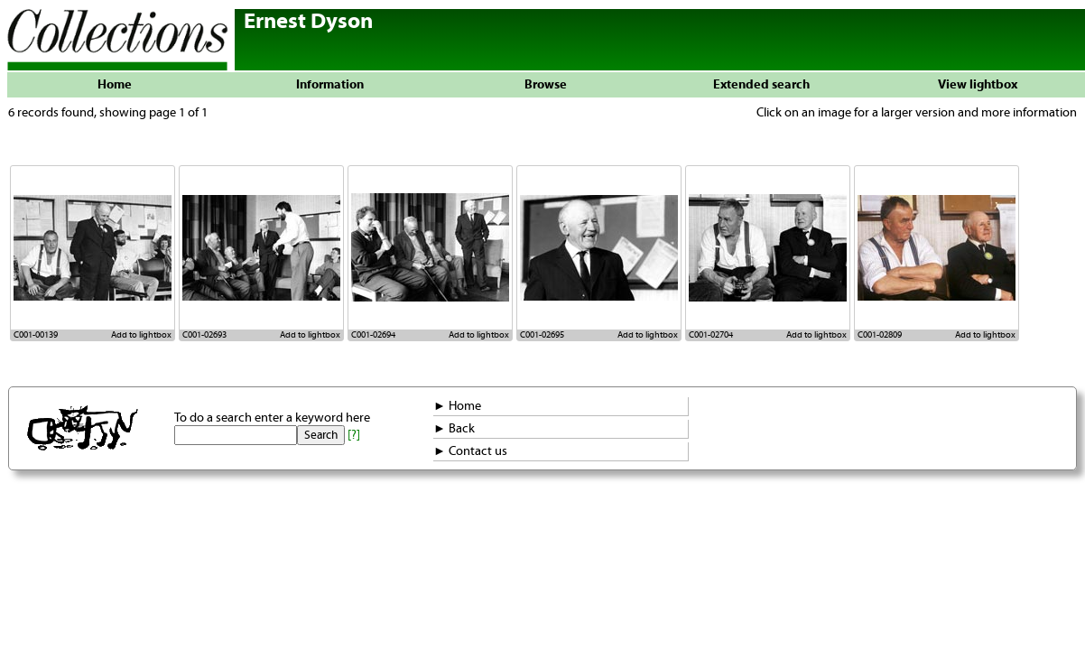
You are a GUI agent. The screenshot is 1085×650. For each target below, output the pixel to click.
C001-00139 (36, 334)
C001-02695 (542, 334)
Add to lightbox (141, 334)
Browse (545, 85)
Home (114, 85)
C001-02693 (204, 334)
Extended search (761, 85)
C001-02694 (373, 334)
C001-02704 (711, 334)
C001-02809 (880, 334)
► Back (454, 429)
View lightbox (977, 85)
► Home (457, 406)
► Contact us (470, 451)
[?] (354, 435)
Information (330, 85)
